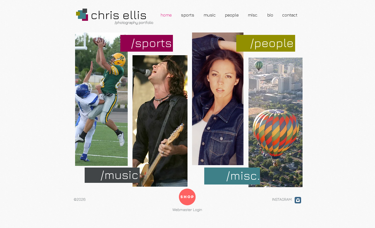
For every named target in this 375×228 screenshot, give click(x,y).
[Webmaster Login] (187, 210)
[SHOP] (187, 197)
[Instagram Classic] (298, 200)
